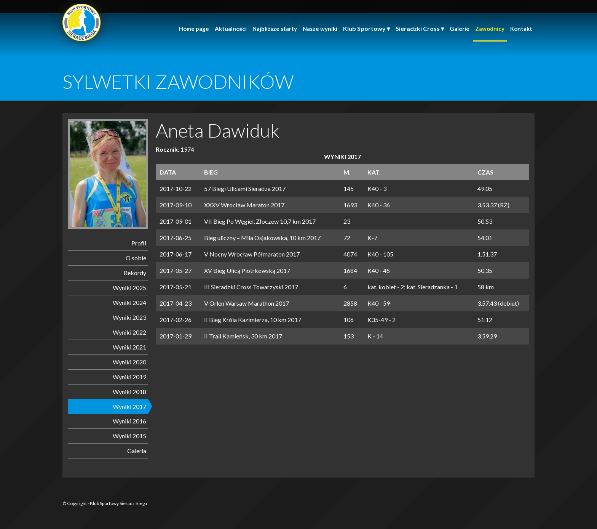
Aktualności (231, 28)
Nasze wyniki (320, 28)
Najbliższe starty (274, 28)
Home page (194, 28)
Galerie (459, 28)
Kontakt (521, 28)
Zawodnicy (489, 28)
